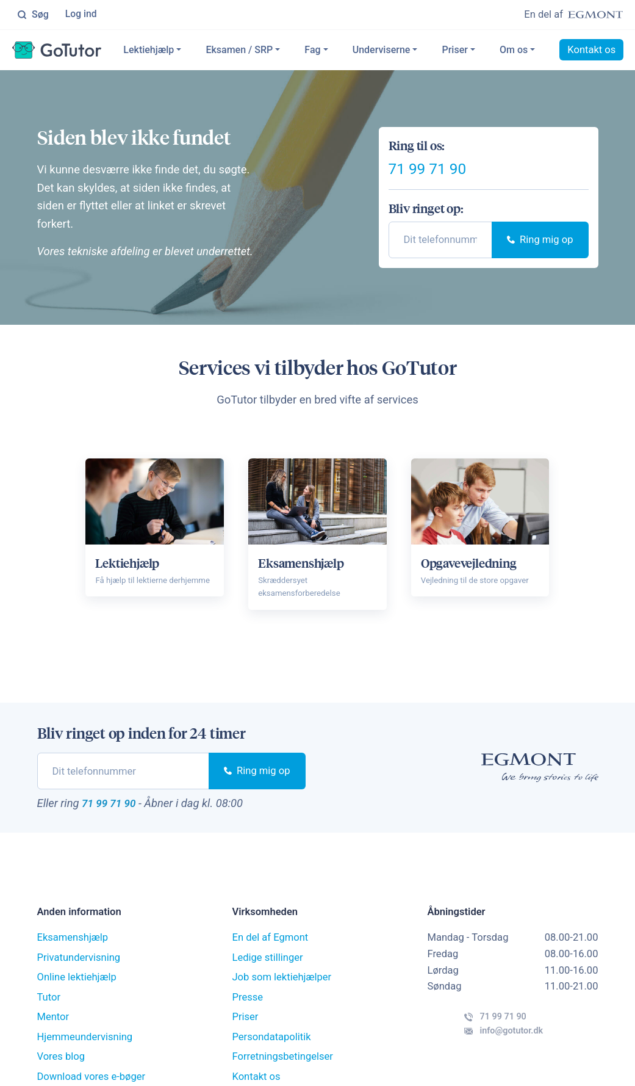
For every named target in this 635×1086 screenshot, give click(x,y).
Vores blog (61, 1066)
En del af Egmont (270, 947)
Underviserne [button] (413, 51)
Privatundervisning (79, 966)
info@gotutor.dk (485, 1051)
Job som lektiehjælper (281, 987)
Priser (487, 51)
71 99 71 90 (445, 172)
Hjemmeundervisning (85, 1046)
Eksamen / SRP (271, 51)
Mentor (53, 1026)
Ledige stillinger (267, 966)
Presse (247, 1006)
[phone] (441, 248)
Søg (33, 15)
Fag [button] (345, 51)
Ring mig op (540, 247)
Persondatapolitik (271, 1046)
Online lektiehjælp (77, 987)
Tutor (49, 1006)
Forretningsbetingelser (282, 1066)
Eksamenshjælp (73, 947)
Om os (545, 51)
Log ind (82, 15)
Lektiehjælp (181, 51)
